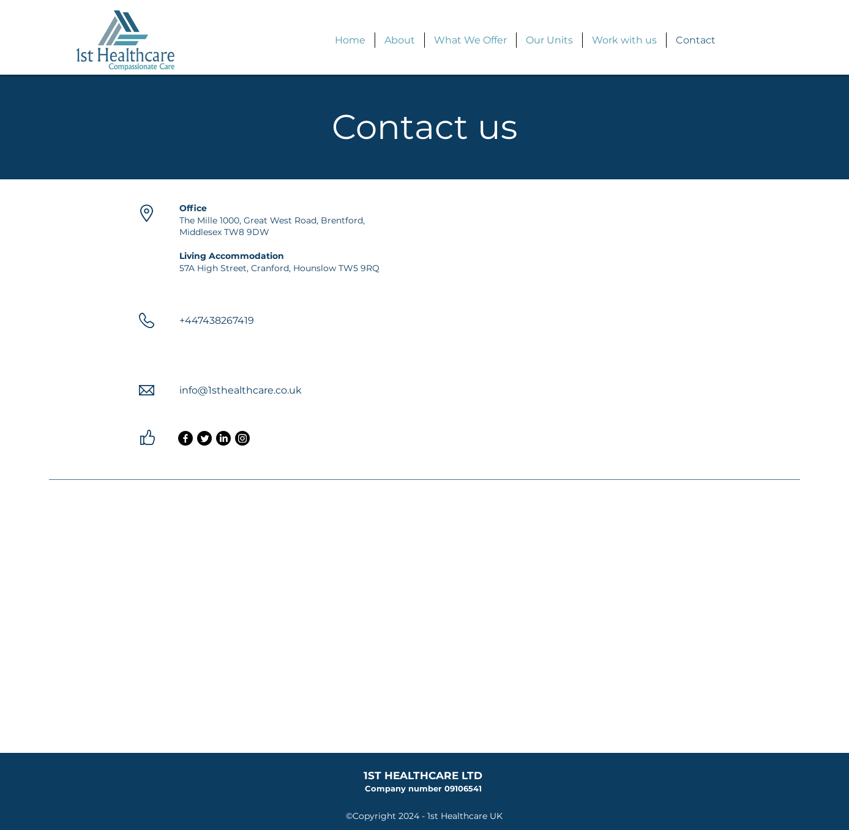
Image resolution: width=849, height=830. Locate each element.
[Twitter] (204, 438)
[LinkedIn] (223, 438)
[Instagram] (242, 438)
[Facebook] (185, 438)
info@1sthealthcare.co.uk (240, 390)
